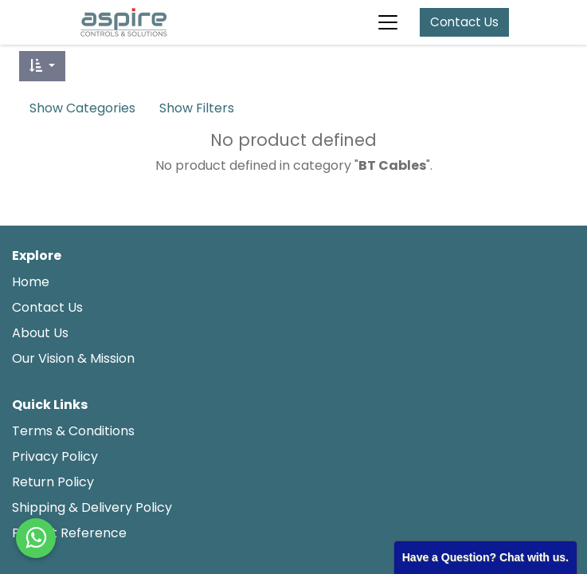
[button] (42, 66)
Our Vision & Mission (73, 358)
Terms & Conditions (73, 431)
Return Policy (53, 482)
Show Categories (82, 108)
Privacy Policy (55, 456)
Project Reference (69, 533)
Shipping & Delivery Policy (93, 507)
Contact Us (464, 22)
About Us (40, 333)
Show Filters (196, 108)
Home (30, 282)
